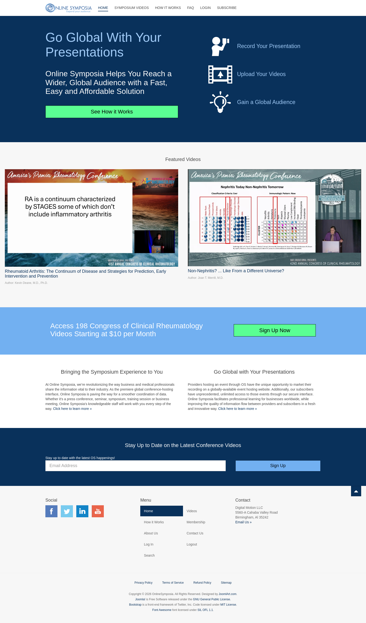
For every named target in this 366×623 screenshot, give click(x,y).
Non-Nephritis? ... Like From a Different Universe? (236, 270)
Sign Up (278, 465)
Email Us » (243, 522)
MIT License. (228, 604)
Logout (192, 544)
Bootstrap (135, 604)
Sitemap (226, 582)
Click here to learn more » (72, 409)
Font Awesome (161, 610)
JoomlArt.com (227, 594)
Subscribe (227, 8)
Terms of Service (173, 582)
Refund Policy (202, 582)
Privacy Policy (143, 582)
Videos (192, 511)
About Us (151, 533)
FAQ (190, 8)
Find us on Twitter (67, 511)
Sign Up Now (274, 330)
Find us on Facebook (51, 511)
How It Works (168, 8)
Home (103, 8)
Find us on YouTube (98, 511)
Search (149, 555)
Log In (148, 544)
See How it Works (112, 112)
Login (205, 8)
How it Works (154, 522)
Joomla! (140, 599)
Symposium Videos (131, 8)
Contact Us (195, 533)
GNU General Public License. (212, 599)
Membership (196, 522)
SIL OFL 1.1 (205, 610)
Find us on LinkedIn (82, 511)
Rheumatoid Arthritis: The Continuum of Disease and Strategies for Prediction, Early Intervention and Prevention (85, 274)
